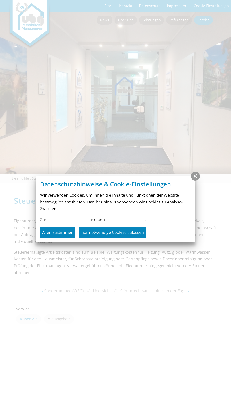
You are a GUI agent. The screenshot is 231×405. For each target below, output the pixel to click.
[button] (195, 176)
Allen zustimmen (57, 232)
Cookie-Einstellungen (125, 219)
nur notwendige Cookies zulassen (112, 232)
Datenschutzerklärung (67, 219)
